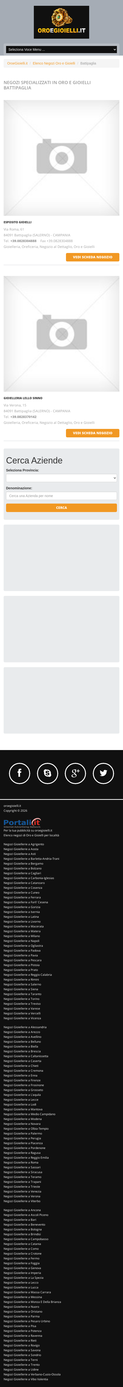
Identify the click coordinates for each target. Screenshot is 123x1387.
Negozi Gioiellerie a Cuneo (21, 892)
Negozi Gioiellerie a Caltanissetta (26, 1056)
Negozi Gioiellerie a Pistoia (22, 965)
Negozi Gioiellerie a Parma (22, 1316)
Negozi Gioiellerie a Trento (22, 1365)
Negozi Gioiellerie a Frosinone (24, 1085)
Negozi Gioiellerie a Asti (20, 854)
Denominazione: (19, 488)
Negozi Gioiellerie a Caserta (22, 1061)
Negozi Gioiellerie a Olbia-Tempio (26, 1129)
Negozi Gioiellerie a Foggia (22, 1263)
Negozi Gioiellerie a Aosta (21, 849)
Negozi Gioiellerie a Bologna (23, 1229)
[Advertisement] (42, 557)
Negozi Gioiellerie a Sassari (22, 1167)
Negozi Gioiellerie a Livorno (22, 921)
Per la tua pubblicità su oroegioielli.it (28, 830)
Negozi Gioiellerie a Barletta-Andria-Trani (31, 859)
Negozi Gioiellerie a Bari (20, 1220)
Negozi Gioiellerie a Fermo (21, 1258)
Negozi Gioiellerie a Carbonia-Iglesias (29, 878)
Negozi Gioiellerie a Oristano (23, 1311)
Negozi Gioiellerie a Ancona (22, 1210)
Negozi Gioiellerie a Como (21, 1249)
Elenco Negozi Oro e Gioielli (54, 63)
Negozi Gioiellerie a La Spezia (23, 1278)
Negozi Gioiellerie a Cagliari (22, 873)
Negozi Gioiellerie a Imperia (22, 1273)
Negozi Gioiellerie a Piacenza (23, 1143)
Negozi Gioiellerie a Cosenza (23, 888)
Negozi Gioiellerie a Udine (21, 1369)
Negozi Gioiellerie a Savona (22, 1350)
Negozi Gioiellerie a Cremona (23, 1071)
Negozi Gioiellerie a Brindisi (22, 1234)
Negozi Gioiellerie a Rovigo (22, 1345)
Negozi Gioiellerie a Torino (21, 999)
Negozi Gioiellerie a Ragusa (22, 1153)
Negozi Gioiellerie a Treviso (22, 1004)
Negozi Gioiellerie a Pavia (21, 955)
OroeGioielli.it (17, 63)
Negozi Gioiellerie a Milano (22, 936)
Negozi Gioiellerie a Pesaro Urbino (27, 1321)
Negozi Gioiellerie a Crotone (23, 1253)
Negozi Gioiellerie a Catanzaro (24, 883)
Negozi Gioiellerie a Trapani (22, 1182)
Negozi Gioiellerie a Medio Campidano (29, 1114)
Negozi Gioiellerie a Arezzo (22, 1032)
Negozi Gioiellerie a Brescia (22, 1051)
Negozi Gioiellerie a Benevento (24, 1224)
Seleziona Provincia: (22, 470)
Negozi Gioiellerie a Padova (22, 950)
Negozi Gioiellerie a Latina (21, 917)
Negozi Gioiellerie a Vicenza (22, 1018)
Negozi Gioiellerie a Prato (21, 970)
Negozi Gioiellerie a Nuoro (21, 1307)
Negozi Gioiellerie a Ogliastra (23, 946)
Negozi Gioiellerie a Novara (22, 1124)
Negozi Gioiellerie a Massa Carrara (27, 1292)
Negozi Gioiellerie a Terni (21, 1360)
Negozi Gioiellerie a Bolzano (23, 868)
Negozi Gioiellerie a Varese (22, 1008)
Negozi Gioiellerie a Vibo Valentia (26, 1379)
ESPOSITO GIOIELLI (17, 222)
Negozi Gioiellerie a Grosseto (23, 1090)
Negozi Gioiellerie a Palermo (23, 1133)
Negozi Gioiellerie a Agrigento (24, 844)
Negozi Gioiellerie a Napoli (21, 941)
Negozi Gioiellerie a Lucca (21, 1287)
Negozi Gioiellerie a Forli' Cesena (26, 902)
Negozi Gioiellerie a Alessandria (25, 1027)
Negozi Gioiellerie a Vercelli (22, 1013)
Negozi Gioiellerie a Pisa (20, 1326)
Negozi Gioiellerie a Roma (21, 1162)
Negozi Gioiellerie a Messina (23, 1297)
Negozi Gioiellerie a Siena (21, 989)
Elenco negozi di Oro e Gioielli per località (31, 835)
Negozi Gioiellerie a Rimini (21, 979)
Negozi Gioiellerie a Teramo (22, 1177)
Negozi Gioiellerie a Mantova (23, 1109)
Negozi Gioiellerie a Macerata (24, 926)
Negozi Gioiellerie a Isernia (22, 912)
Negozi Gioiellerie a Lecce (21, 1100)
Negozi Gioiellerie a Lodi (20, 1104)
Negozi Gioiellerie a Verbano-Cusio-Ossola (32, 1374)
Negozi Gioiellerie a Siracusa (23, 1172)
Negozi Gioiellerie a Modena (23, 1119)
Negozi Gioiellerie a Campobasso (26, 1239)
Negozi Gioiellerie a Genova (22, 1268)
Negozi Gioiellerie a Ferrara (22, 897)
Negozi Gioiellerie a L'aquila (22, 1095)
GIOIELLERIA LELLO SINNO (23, 398)
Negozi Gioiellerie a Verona (22, 1196)
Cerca (61, 507)
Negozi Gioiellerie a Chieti (21, 1066)
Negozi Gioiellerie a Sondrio (22, 1355)
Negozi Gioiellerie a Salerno (22, 984)
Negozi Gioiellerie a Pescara (23, 960)
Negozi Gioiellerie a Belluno (22, 1042)
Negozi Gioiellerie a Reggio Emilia (26, 1158)
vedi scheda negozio (92, 257)
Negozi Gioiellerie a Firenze (22, 1080)
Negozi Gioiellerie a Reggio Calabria (28, 975)
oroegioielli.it (12, 806)
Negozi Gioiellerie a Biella (21, 1046)
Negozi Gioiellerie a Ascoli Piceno (26, 1215)
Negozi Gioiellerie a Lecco (21, 1282)
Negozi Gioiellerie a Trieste (22, 1187)
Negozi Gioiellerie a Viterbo (22, 1201)
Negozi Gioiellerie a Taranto (22, 994)
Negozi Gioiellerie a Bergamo (23, 863)
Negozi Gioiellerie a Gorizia (22, 907)
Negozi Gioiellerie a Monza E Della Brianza (32, 1302)
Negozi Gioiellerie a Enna (20, 1075)
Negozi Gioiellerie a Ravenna (23, 1336)
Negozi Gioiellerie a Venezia (22, 1191)
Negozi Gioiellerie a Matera (22, 931)
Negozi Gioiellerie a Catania (22, 1244)
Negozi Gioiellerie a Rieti (20, 1340)
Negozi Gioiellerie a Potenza (23, 1331)
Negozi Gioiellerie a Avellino (22, 1037)
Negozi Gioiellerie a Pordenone (24, 1148)
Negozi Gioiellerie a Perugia (22, 1138)
